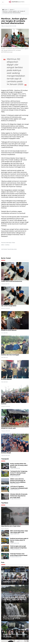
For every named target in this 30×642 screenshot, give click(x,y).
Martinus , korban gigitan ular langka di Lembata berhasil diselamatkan (13, 12)
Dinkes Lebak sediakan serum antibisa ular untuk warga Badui (13, 305)
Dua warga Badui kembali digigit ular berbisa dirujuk (13, 452)
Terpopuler (5, 459)
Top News (4, 503)
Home (5, 9)
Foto (2, 562)
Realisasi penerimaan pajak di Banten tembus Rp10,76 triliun (19, 540)
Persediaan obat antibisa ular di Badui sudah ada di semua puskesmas (13, 280)
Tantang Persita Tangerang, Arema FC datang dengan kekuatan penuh (18, 473)
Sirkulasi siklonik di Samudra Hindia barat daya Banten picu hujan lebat (18, 496)
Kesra (11, 9)
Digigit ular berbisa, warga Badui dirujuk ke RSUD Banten (14, 378)
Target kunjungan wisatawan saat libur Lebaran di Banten (14, 599)
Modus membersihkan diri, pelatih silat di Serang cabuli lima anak (18, 465)
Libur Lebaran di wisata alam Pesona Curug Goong (14, 617)
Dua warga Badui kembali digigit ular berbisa (13, 403)
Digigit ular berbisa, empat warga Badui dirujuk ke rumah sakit (14, 427)
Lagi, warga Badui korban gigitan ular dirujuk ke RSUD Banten (13, 329)
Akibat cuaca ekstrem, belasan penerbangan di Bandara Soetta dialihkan (18, 480)
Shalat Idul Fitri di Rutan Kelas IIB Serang (15, 635)
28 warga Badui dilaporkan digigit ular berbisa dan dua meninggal (13, 354)
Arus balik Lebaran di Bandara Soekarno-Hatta (15, 580)
